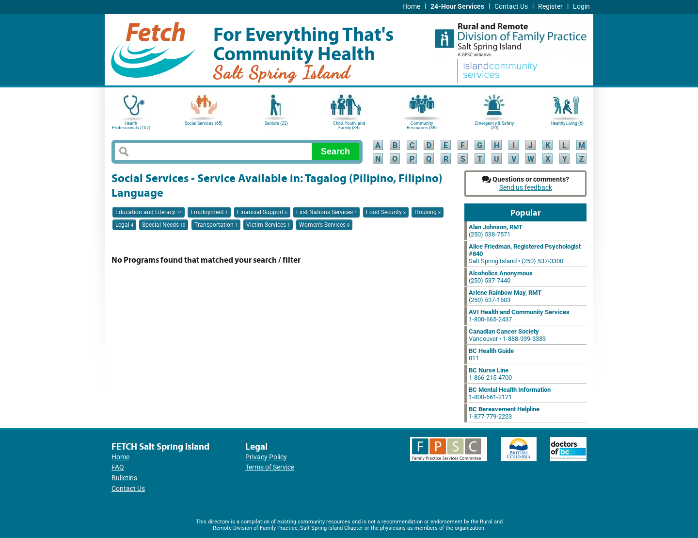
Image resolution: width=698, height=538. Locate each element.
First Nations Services (326, 212)
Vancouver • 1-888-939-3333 (507, 335)
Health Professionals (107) (131, 125)
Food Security (386, 212)
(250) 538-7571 (496, 230)
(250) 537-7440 (501, 276)
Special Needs (163, 224)
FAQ (117, 467)
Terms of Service (269, 467)
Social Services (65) (203, 123)
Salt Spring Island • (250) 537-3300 (525, 254)
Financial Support (262, 212)
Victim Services (268, 224)
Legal (124, 224)
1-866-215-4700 (490, 374)
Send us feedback (525, 188)
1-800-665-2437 (519, 315)
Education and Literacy (148, 212)
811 (491, 354)
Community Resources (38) (422, 125)
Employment (209, 212)
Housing (427, 212)
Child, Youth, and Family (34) (349, 125)
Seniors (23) (276, 123)
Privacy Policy (266, 457)
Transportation (216, 224)
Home (411, 6)
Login (581, 6)
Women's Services (324, 224)
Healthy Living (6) (567, 123)
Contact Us (511, 6)
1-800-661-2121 (510, 393)
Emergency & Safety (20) (494, 125)
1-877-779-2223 (504, 412)
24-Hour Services (457, 6)
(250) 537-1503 (505, 296)
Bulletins (124, 478)
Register (550, 6)
